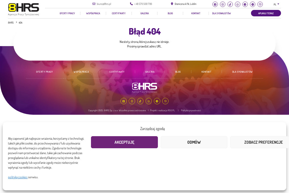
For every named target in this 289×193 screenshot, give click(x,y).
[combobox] (277, 4)
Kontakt (195, 13)
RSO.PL (171, 110)
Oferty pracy (67, 13)
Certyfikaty (119, 13)
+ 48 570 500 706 (143, 3)
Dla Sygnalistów (221, 13)
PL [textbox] (275, 4)
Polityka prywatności (191, 110)
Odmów (194, 142)
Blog (170, 13)
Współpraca (93, 13)
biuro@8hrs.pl (104, 3)
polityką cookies (18, 177)
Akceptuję (124, 142)
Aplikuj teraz (266, 13)
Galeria (144, 13)
